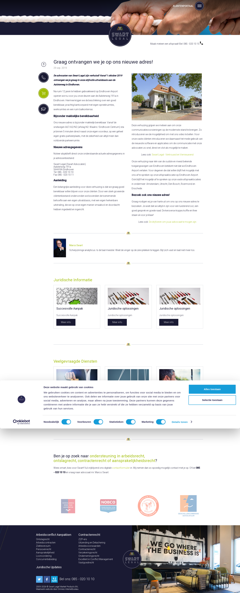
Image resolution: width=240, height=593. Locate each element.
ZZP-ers (82, 539)
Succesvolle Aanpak (69, 308)
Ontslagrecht (43, 539)
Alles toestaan (212, 553)
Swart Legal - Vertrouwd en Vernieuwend (172, 154)
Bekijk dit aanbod (70, 417)
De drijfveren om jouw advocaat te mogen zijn (172, 222)
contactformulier (121, 468)
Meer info (66, 322)
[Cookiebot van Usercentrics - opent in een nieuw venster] (21, 586)
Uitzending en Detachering (91, 542)
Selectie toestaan (212, 564)
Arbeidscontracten (46, 542)
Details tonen (179, 586)
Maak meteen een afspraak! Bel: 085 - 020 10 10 (176, 43)
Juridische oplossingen (123, 308)
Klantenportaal (183, 6)
